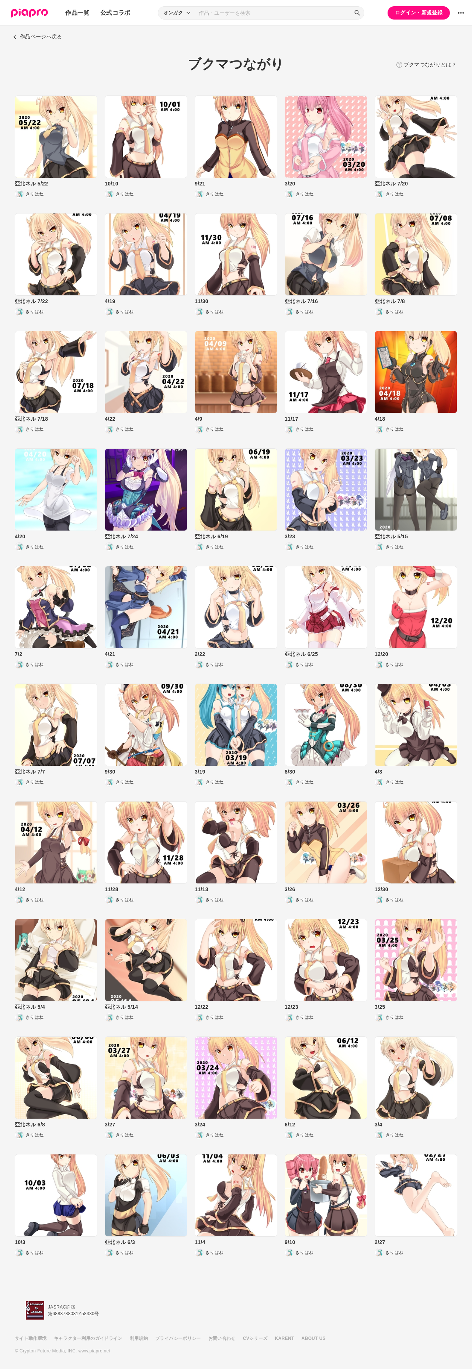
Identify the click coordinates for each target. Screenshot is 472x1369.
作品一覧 (77, 13)
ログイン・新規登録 (418, 12)
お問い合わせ (222, 1338)
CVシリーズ (255, 1338)
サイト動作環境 (30, 1338)
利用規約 (139, 1338)
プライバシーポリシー (178, 1338)
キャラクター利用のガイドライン (88, 1338)
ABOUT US (314, 1338)
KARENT (284, 1338)
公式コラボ (115, 13)
